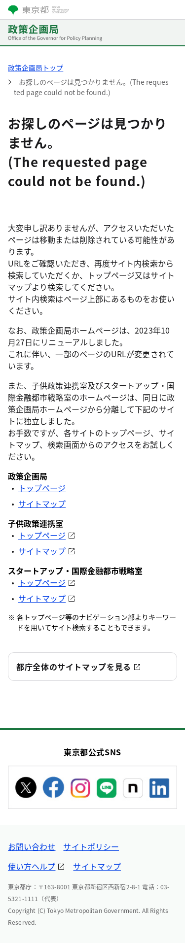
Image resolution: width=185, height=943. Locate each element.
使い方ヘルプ (31, 866)
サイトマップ (42, 503)
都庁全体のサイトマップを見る (73, 667)
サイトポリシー (91, 846)
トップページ (42, 488)
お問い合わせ (31, 846)
